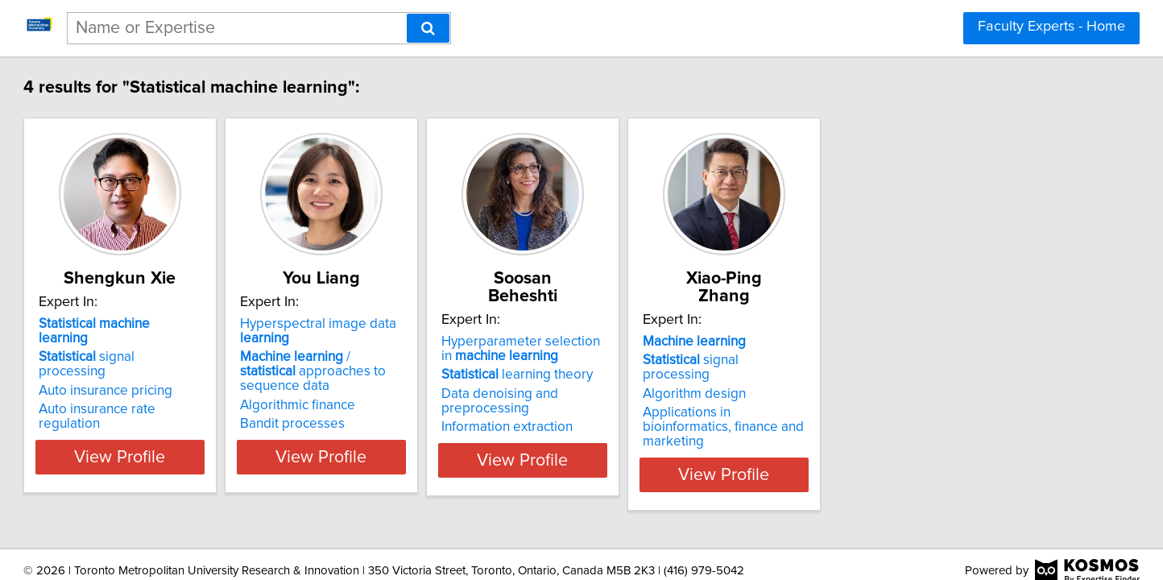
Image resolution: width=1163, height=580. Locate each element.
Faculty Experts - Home (1051, 26)
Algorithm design (890, 361)
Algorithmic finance (412, 390)
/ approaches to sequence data (445, 364)
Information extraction (662, 409)
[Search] (428, 28)
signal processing (196, 342)
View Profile (215, 442)
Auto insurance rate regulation (204, 380)
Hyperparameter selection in (683, 331)
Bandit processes (407, 409)
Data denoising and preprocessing (655, 383)
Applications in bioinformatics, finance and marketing (928, 387)
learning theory (672, 357)
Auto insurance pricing (180, 361)
